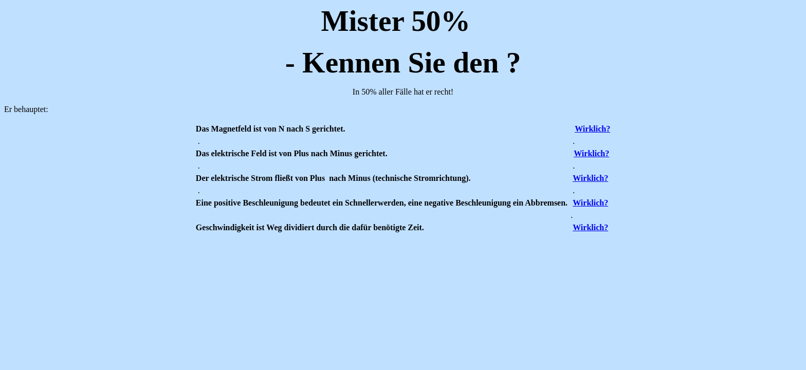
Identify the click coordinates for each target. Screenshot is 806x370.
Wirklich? (592, 128)
